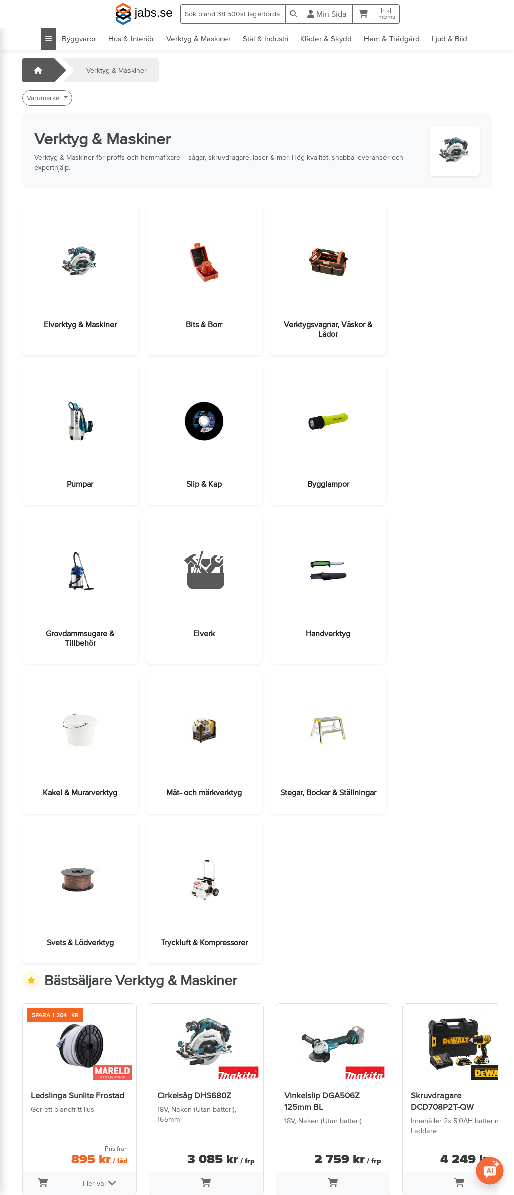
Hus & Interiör (131, 38)
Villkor (157, 1117)
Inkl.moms (386, 14)
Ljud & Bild (449, 38)
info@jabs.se (47, 1159)
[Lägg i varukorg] (42, 1026)
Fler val (96, 1025)
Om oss (160, 1131)
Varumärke (44, 98)
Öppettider (44, 1131)
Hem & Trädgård (392, 38)
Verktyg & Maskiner (198, 38)
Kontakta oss (47, 1117)
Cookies (161, 1159)
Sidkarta (161, 1145)
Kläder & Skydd (326, 38)
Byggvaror (79, 38)
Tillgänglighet (169, 1173)
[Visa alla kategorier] (48, 39)
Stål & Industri (265, 38)
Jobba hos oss (50, 1145)
